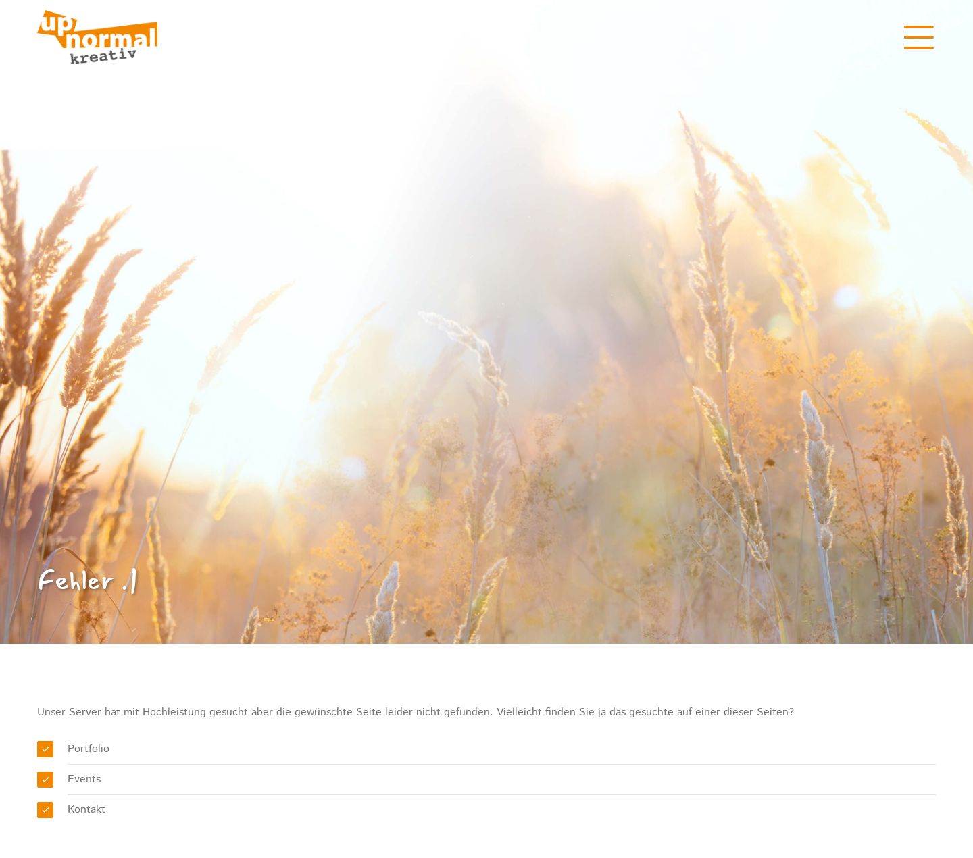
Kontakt (86, 809)
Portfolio (88, 749)
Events (84, 779)
